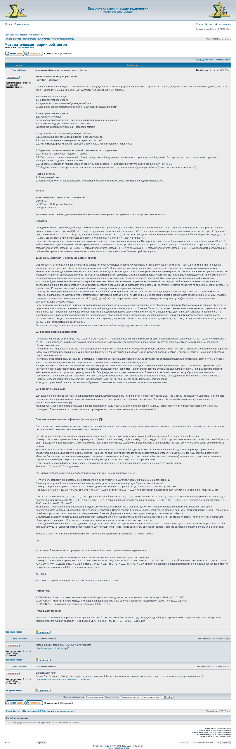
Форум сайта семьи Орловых (118, 12)
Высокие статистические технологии (118, 8)
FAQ (199, 24)
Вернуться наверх (14, 632)
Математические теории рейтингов (36, 45)
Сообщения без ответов (16, 35)
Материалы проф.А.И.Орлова (36, 39)
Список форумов (13, 39)
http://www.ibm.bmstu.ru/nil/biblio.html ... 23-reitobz (63, 679)
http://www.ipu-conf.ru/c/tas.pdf (52, 648)
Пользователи (223, 24)
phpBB (106, 746)
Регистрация (21, 24)
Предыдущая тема (204, 60)
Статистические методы (63, 39)
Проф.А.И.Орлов (25, 47)
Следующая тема (222, 60)
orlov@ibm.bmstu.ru (46, 207)
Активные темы (36, 35)
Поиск (209, 24)
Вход (8, 24)
